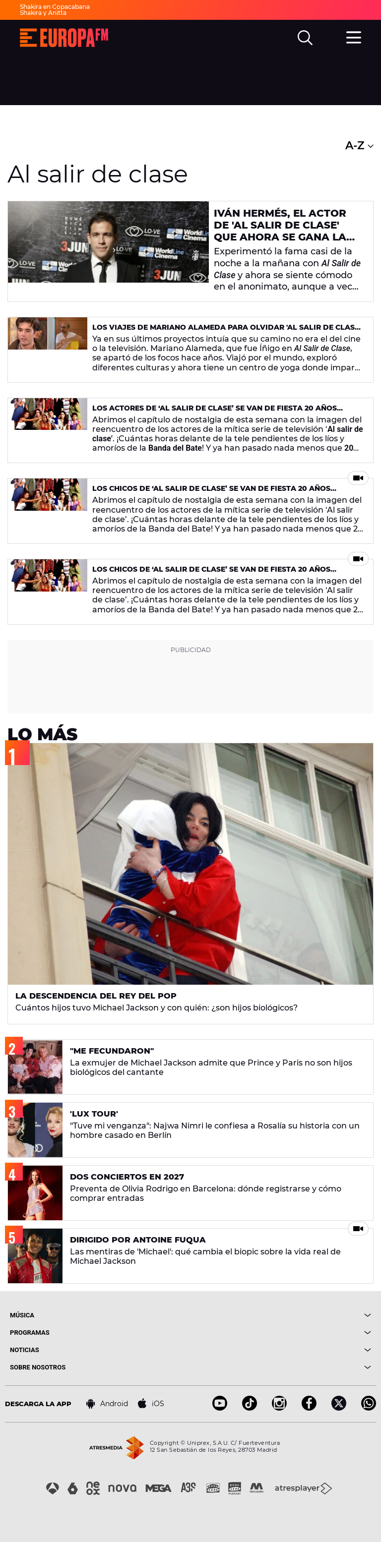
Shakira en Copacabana (55, 6)
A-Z (359, 145)
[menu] (353, 36)
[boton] (280, 1315)
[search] (305, 37)
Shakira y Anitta (43, 12)
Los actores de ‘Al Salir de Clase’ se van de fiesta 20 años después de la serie (214, 412)
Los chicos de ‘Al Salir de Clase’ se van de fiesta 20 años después (211, 492)
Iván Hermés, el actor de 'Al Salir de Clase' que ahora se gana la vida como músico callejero (280, 237)
